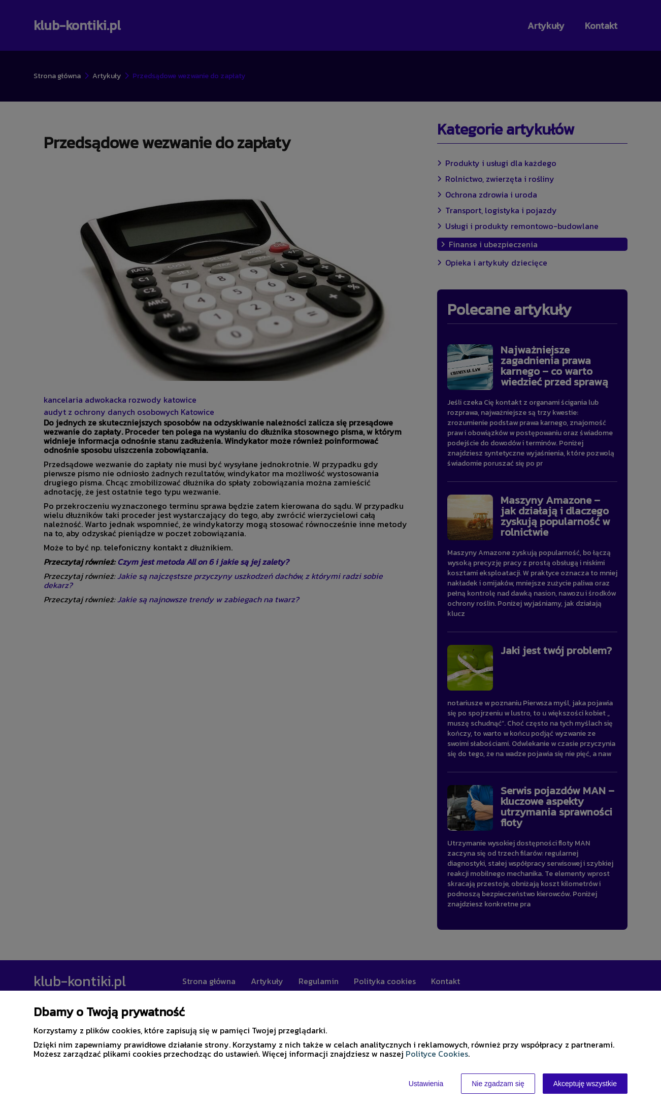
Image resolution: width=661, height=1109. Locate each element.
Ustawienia (426, 1084)
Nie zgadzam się (498, 1084)
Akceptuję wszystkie (585, 1084)
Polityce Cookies (437, 1054)
